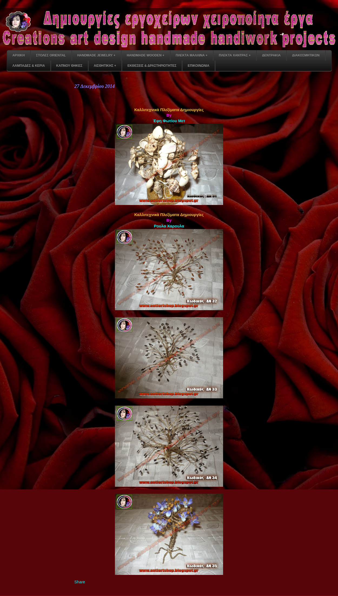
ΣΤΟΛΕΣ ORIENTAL (51, 55)
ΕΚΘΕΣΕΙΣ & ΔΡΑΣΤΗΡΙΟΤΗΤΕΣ (151, 66)
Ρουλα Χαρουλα (169, 226)
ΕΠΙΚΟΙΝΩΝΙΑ (198, 66)
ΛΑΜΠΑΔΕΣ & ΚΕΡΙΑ (28, 66)
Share (79, 582)
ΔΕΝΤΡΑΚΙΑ (271, 55)
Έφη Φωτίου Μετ (169, 121)
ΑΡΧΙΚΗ (18, 55)
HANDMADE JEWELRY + (96, 55)
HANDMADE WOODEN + (145, 55)
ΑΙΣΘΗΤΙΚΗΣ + (105, 66)
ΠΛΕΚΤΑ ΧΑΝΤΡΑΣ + (235, 55)
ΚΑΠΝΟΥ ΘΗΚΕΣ (69, 66)
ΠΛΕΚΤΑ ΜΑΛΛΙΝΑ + (191, 55)
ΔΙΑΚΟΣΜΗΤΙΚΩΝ (306, 55)
